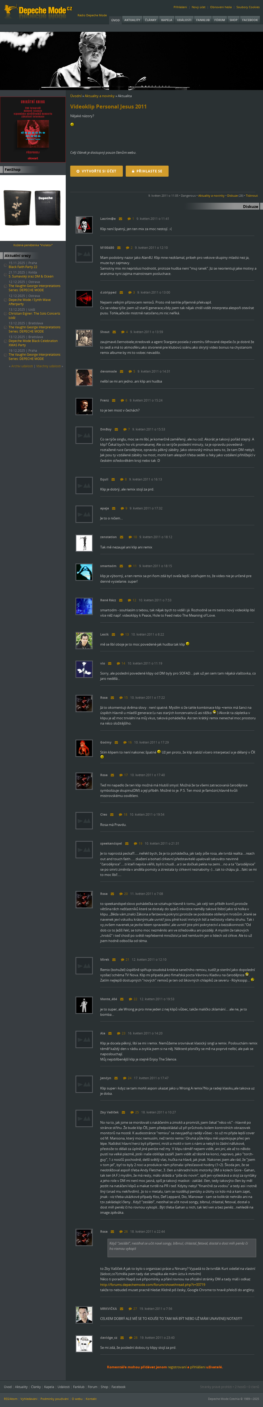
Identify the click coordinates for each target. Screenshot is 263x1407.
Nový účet (198, 7)
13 (124, 634)
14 (121, 663)
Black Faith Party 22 (23, 267)
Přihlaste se (147, 171)
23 (121, 1033)
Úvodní (76, 95)
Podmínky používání (55, 1399)
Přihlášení (180, 7)
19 (138, 843)
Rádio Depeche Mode (92, 15)
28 (133, 1337)
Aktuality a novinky (100, 95)
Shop (233, 20)
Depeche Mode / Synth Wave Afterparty (30, 302)
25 (134, 1112)
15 (123, 697)
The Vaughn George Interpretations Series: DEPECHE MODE (34, 288)
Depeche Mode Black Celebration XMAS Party (33, 343)
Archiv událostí (22, 366)
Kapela (166, 20)
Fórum (219, 20)
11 (132, 566)
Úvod (115, 20)
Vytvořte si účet (97, 171)
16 (127, 742)
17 (123, 775)
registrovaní (177, 1367)
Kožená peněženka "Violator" (33, 245)
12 (132, 600)
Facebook (250, 20)
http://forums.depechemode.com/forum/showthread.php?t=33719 (152, 1284)
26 (123, 1231)
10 (133, 537)
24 (127, 1078)
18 (123, 814)
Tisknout (252, 195)
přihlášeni (197, 1367)
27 (133, 1308)
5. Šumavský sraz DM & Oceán (31, 276)
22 (133, 999)
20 (123, 893)
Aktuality (132, 20)
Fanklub (203, 20)
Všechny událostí (48, 366)
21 (125, 959)
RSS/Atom (10, 1399)
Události (184, 20)
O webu (77, 1399)
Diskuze (232, 195)
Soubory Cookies (248, 7)
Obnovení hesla (221, 7)
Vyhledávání (29, 1399)
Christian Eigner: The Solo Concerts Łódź (34, 315)
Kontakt (91, 1399)
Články (150, 20)
